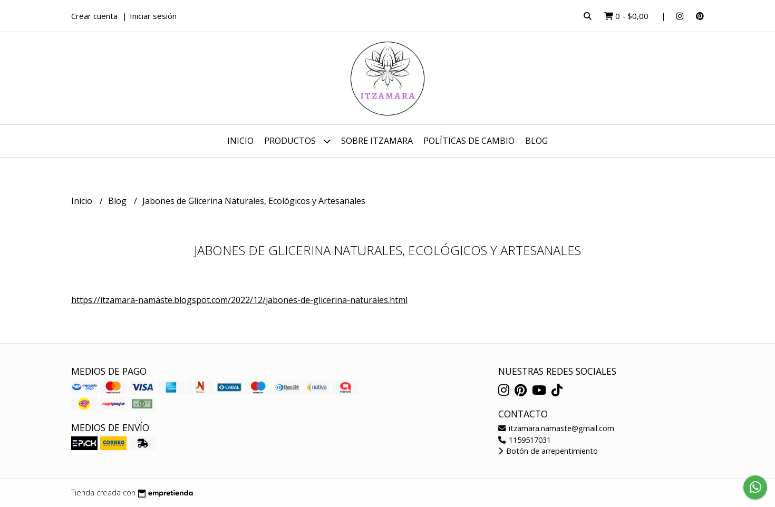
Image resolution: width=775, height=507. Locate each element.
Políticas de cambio (469, 141)
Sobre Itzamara (377, 141)
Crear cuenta (94, 16)
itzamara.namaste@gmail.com (556, 428)
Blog (536, 141)
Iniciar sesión (153, 16)
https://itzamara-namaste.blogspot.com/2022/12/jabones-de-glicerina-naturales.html (239, 300)
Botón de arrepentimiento (548, 451)
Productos (297, 141)
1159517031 (524, 440)
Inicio (240, 141)
